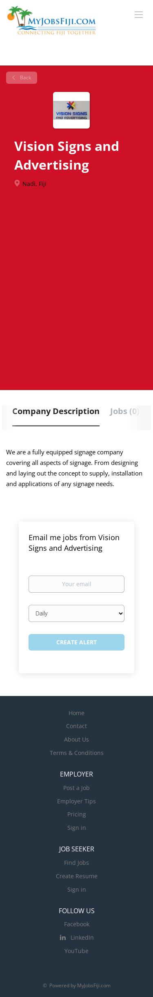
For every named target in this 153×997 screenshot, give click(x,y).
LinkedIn (82, 937)
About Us (76, 739)
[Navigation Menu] (139, 14)
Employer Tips (76, 801)
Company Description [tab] (56, 411)
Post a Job (76, 788)
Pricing (76, 814)
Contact (76, 726)
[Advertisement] (76, 283)
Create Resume (77, 876)
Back (25, 77)
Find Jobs (76, 862)
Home (76, 713)
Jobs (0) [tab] (125, 411)
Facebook (76, 924)
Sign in (76, 827)
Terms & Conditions (77, 753)
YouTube (76, 951)
